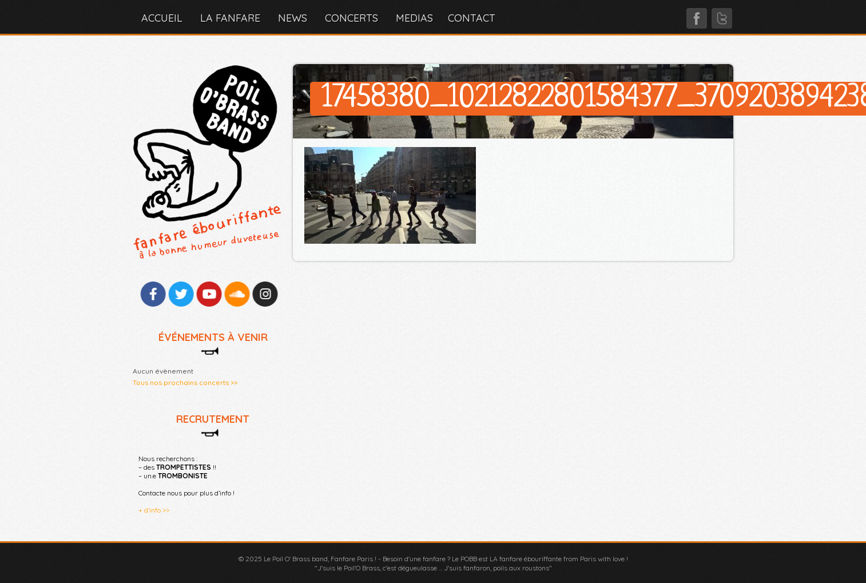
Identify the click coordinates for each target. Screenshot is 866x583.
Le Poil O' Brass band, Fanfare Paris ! (320, 558)
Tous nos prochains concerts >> (185, 382)
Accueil (161, 18)
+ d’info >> (153, 510)
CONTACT (471, 18)
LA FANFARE (230, 18)
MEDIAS (414, 18)
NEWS (292, 18)
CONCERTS (351, 18)
